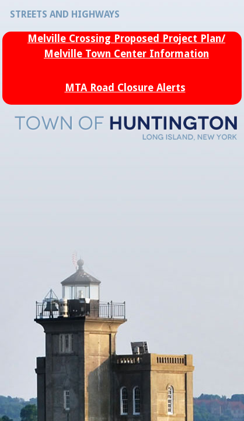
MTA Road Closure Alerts (125, 88)
